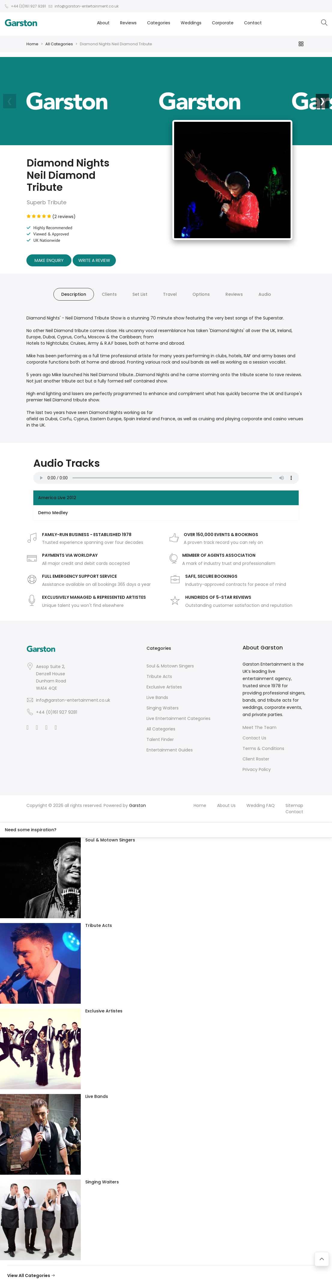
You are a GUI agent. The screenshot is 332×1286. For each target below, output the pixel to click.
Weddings (191, 23)
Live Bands (157, 697)
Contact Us (254, 738)
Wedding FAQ (260, 805)
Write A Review (94, 260)
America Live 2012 (57, 498)
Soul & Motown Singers (170, 666)
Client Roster (256, 759)
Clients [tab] (109, 294)
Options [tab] (201, 294)
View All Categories (31, 1276)
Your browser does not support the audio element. (166, 478)
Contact (253, 23)
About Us (226, 805)
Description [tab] (73, 294)
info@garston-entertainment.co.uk (73, 700)
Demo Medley (53, 513)
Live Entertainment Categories (178, 718)
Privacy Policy (257, 769)
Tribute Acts (159, 676)
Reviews (128, 23)
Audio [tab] (264, 294)
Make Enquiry (49, 260)
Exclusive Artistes (164, 687)
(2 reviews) (51, 217)
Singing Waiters (162, 708)
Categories (158, 23)
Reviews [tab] (234, 294)
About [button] (103, 23)
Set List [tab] (139, 294)
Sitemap (294, 805)
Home (32, 44)
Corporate (223, 23)
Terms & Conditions (263, 748)
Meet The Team (259, 727)
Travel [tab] (170, 294)
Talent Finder (160, 739)
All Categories (59, 44)
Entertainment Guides (169, 750)
